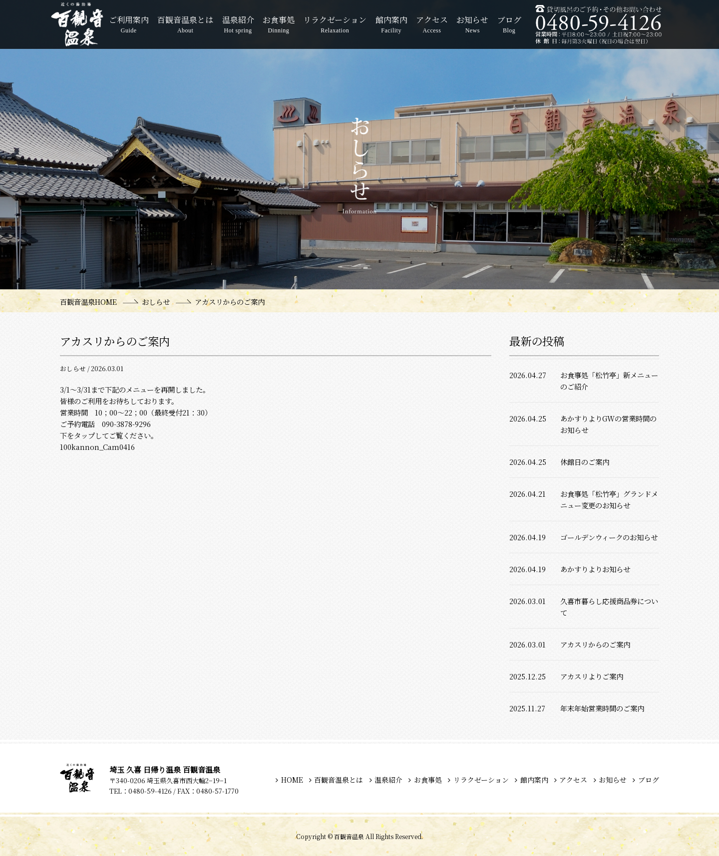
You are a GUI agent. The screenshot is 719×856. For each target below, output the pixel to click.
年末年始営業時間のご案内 (602, 708)
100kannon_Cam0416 (97, 446)
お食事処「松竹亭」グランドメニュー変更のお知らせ (609, 499)
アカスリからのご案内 (595, 644)
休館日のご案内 (584, 461)
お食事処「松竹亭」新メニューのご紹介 (609, 381)
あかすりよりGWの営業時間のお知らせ (608, 424)
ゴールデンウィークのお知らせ (609, 537)
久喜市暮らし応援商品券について (609, 607)
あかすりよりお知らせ (595, 569)
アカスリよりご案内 (591, 676)
